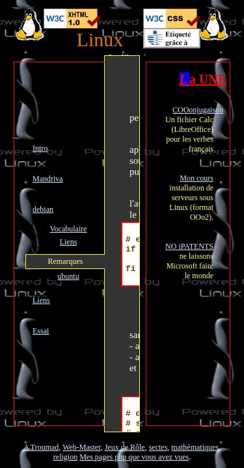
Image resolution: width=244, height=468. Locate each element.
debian (43, 209)
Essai (41, 330)
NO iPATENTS (189, 246)
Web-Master (81, 447)
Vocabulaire (68, 228)
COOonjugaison (197, 109)
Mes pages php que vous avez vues (134, 457)
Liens (68, 241)
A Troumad (41, 447)
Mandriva (48, 178)
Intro (40, 148)
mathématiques (195, 447)
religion (65, 457)
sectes (158, 447)
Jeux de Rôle (125, 447)
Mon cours (196, 178)
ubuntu (68, 276)
